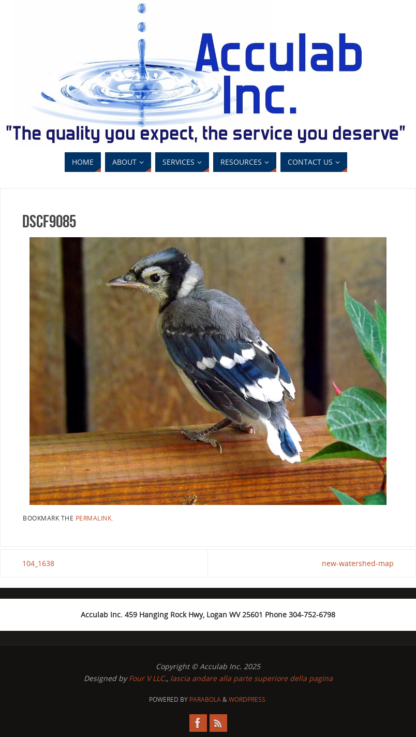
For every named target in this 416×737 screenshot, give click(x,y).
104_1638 (38, 563)
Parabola (205, 699)
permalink (94, 518)
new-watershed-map (358, 563)
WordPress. (248, 699)
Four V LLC (147, 678)
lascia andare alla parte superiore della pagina (251, 678)
